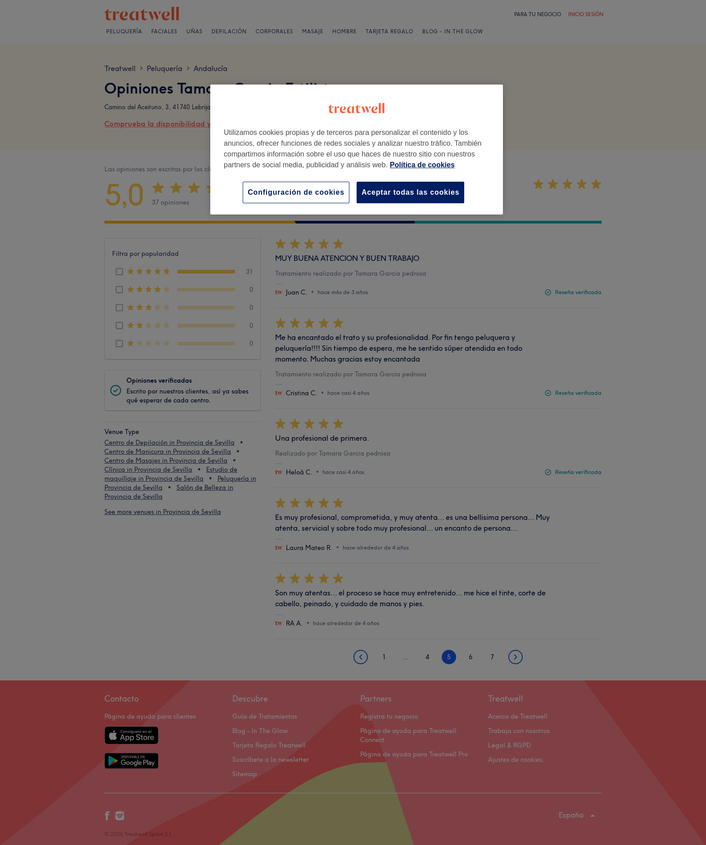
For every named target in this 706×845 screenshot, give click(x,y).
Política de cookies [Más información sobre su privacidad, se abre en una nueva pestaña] (422, 165)
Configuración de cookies (296, 192)
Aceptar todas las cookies (410, 192)
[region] (356, 150)
